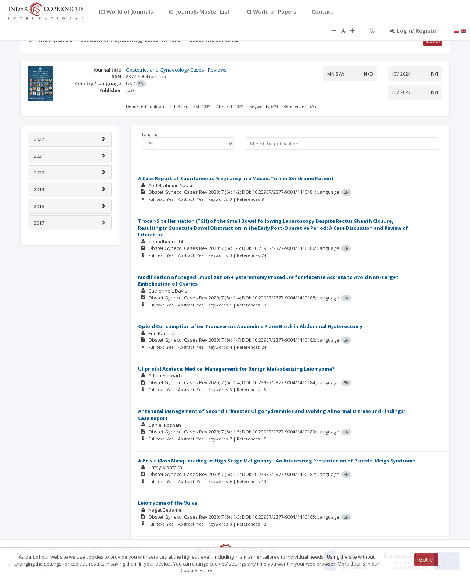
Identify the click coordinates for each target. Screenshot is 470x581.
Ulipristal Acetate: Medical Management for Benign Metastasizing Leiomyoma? (236, 369)
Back (432, 40)
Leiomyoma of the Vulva (167, 503)
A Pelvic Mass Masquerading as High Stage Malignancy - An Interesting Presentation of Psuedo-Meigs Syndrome (276, 460)
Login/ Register (414, 30)
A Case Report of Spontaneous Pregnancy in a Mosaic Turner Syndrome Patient (236, 178)
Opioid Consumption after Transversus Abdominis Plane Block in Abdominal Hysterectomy (250, 326)
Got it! (426, 559)
